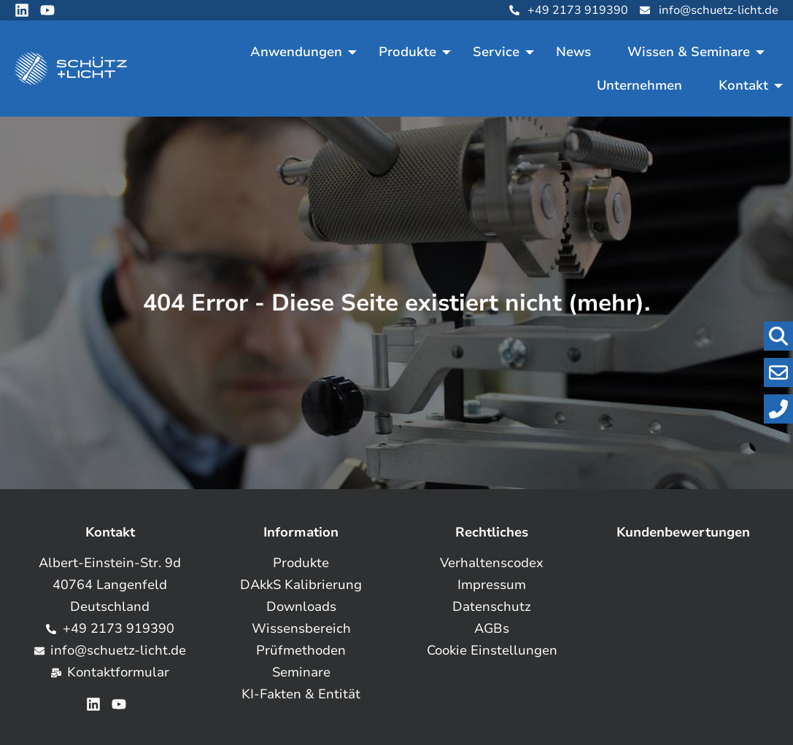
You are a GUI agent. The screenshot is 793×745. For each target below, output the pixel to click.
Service (496, 52)
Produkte (407, 52)
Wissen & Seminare (688, 52)
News (573, 52)
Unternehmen (639, 85)
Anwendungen (296, 52)
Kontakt (743, 85)
